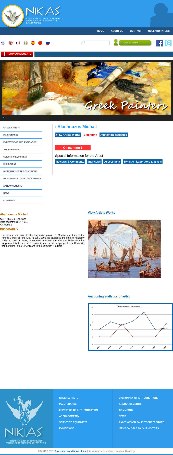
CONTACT (135, 31)
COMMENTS (9, 200)
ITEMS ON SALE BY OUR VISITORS (139, 428)
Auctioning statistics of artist (109, 296)
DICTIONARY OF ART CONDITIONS (20, 171)
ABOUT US (117, 31)
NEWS (6, 193)
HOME (100, 31)
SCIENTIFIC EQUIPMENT (15, 157)
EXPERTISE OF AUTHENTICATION (19, 142)
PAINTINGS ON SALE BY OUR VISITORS (141, 422)
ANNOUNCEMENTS (12, 186)
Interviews (94, 161)
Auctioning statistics (113, 134)
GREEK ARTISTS (11, 128)
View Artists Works (68, 134)
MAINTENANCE (10, 135)
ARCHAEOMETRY (12, 149)
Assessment (112, 161)
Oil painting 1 (72, 147)
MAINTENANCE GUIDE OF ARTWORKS (22, 178)
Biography (90, 134)
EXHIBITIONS (9, 164)
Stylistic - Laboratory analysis (142, 161)
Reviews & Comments (70, 161)
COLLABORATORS (159, 31)
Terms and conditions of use (71, 451)
